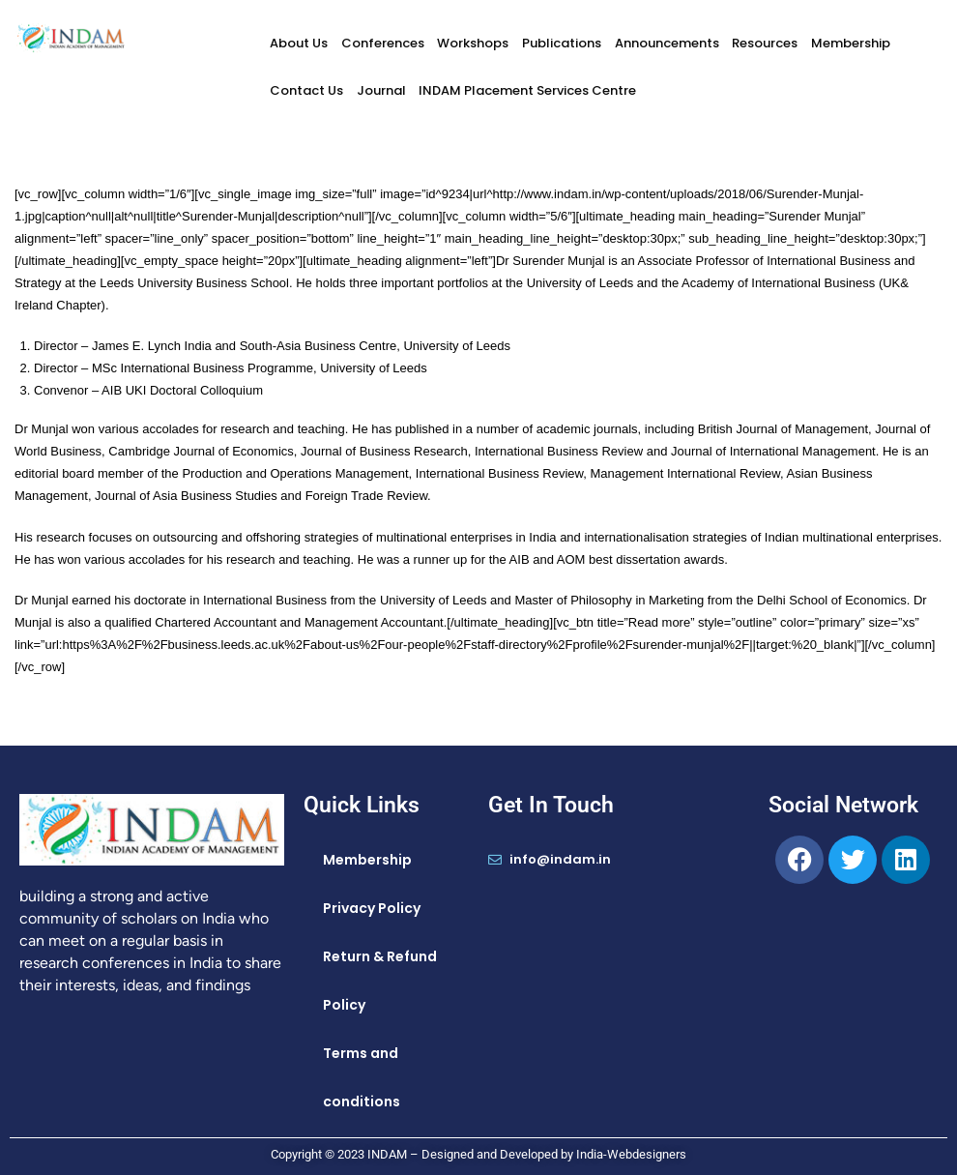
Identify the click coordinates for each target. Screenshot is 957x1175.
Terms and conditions (361, 1077)
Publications (561, 43)
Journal (381, 90)
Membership (850, 43)
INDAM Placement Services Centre (527, 90)
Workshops (472, 43)
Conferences (382, 43)
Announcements (667, 43)
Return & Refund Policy (380, 980)
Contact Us (306, 90)
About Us (299, 43)
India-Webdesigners (631, 1154)
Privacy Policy (371, 908)
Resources (765, 43)
